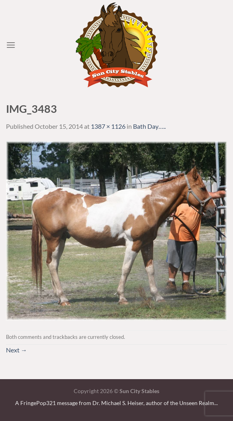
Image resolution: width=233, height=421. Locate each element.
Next (16, 350)
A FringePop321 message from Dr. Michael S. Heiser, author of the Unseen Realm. (115, 402)
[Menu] (11, 45)
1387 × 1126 (108, 126)
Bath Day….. (149, 126)
